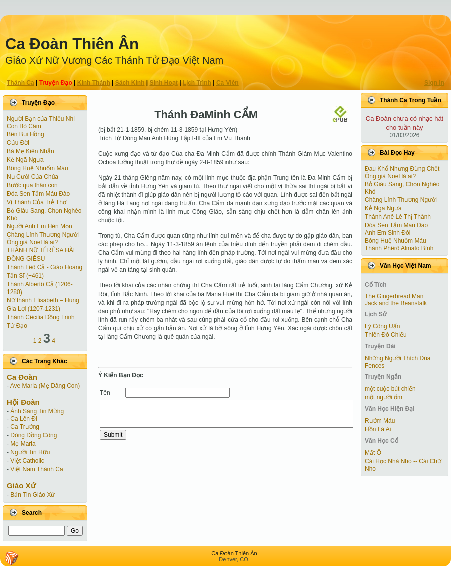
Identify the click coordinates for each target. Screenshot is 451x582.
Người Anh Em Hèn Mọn (39, 226)
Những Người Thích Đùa (398, 358)
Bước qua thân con (32, 185)
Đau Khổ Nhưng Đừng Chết (402, 168)
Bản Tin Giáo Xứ (32, 494)
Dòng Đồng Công (33, 435)
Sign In (434, 82)
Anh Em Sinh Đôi (387, 232)
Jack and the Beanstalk (396, 303)
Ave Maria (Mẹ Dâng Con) (45, 385)
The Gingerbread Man (394, 296)
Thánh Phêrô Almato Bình (399, 248)
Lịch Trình (197, 82)
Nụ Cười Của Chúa (32, 176)
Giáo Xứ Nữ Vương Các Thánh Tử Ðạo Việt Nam (114, 60)
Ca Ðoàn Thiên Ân (72, 44)
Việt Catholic (27, 460)
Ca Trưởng (24, 426)
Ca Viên (227, 82)
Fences (374, 365)
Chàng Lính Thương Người (43, 234)
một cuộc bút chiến (390, 388)
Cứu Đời (18, 142)
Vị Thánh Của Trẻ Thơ (36, 202)
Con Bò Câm (24, 126)
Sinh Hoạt (164, 82)
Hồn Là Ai (378, 429)
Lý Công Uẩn (382, 326)
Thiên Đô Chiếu (386, 334)
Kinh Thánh (93, 82)
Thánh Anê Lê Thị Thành (398, 216)
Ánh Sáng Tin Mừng (37, 411)
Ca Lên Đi (23, 418)
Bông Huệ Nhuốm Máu (37, 168)
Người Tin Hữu (30, 452)
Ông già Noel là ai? (32, 242)
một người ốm (383, 397)
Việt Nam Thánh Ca (36, 469)
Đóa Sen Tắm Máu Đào (38, 193)
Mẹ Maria (22, 443)
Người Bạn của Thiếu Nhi (41, 118)
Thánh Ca (20, 82)
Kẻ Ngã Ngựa (25, 159)
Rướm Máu (380, 420)
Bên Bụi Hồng (25, 134)
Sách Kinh (130, 82)
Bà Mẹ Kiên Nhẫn (30, 151)
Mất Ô (373, 452)
